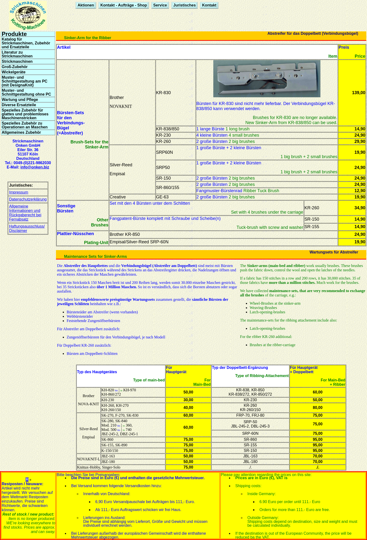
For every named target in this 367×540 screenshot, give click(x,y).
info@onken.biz (35, 167)
